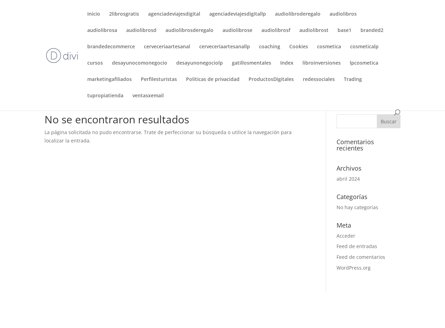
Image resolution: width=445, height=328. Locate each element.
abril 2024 (348, 178)
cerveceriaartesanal (167, 47)
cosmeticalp (364, 47)
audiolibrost (314, 30)
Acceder (346, 235)
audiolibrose (237, 30)
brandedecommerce (111, 47)
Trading (353, 79)
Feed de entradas (357, 246)
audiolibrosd (141, 30)
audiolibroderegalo (298, 14)
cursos (95, 63)
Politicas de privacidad (213, 79)
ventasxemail (148, 96)
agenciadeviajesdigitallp (237, 14)
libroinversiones (321, 63)
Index (286, 63)
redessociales (319, 79)
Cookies (298, 47)
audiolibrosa (102, 30)
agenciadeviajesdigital (174, 14)
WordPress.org (354, 267)
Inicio (93, 14)
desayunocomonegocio (139, 63)
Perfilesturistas (159, 79)
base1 (344, 30)
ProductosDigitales (271, 79)
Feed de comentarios (361, 257)
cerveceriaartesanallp (224, 47)
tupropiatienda (105, 96)
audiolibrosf (275, 30)
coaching (269, 47)
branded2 (372, 30)
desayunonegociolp (199, 63)
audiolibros (343, 14)
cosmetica (329, 47)
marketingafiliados (109, 79)
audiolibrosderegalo (189, 30)
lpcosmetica (364, 63)
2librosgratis (124, 14)
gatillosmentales (251, 63)
